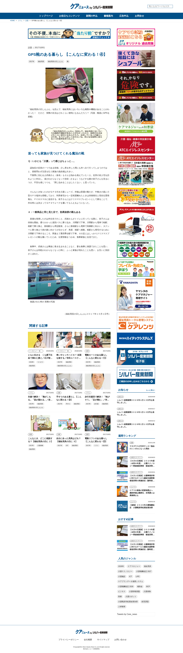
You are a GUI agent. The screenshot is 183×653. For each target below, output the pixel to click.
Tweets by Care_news (127, 614)
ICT (130, 576)
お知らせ (120, 396)
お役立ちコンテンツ (69, 16)
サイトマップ (103, 640)
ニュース (133, 487)
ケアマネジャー (134, 566)
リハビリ (40, 362)
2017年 (31, 61)
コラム (31, 393)
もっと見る (150, 390)
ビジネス (121, 591)
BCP (148, 586)
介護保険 (40, 445)
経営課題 (145, 602)
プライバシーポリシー (68, 640)
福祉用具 (41, 61)
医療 (120, 596)
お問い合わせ (120, 640)
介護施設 (121, 576)
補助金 (139, 586)
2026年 (121, 566)
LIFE (138, 576)
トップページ (46, 16)
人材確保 (121, 606)
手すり (68, 404)
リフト (96, 445)
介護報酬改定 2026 (125, 586)
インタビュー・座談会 (36, 351)
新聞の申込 (91, 16)
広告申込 (123, 16)
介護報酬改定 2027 (143, 571)
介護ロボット (131, 596)
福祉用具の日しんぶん (55, 61)
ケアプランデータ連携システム (130, 581)
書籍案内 (108, 16)
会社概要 (88, 640)
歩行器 (96, 404)
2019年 (31, 362)
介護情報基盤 (134, 591)
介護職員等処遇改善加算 (128, 602)
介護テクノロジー (125, 571)
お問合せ (139, 16)
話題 (87, 351)
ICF (67, 445)
